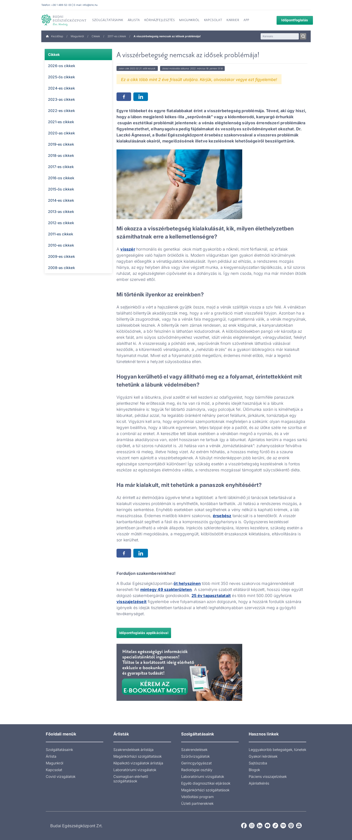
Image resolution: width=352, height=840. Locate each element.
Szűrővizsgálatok (195, 756)
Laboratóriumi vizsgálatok (134, 770)
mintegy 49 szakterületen (166, 589)
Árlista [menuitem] (134, 20)
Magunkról (77, 36)
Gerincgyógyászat (196, 763)
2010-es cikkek (61, 245)
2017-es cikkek (117, 36)
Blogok (254, 770)
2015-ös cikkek (61, 189)
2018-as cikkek (61, 155)
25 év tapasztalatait (211, 595)
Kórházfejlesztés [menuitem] (159, 20)
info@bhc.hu (90, 5)
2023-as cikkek (61, 99)
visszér (127, 249)
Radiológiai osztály (196, 770)
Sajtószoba (258, 763)
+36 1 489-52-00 (61, 5)
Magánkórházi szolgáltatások (137, 756)
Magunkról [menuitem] (189, 20)
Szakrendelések (194, 749)
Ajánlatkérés (259, 783)
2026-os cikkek (61, 65)
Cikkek (96, 36)
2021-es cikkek (61, 122)
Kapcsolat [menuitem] (213, 20)
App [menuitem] (246, 20)
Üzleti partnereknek (197, 803)
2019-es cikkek (61, 144)
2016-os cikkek (61, 178)
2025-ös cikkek (61, 77)
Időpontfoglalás (292, 20)
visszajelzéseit (132, 601)
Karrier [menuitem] (233, 20)
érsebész (222, 515)
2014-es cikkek (61, 200)
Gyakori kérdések (263, 756)
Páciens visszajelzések (268, 776)
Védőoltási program (197, 796)
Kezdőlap (54, 36)
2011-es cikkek (60, 234)
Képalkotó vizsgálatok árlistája (138, 763)
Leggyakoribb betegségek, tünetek (277, 749)
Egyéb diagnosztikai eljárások (205, 783)
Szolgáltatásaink (59, 749)
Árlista (51, 756)
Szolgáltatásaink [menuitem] (107, 20)
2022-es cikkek (61, 110)
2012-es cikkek (61, 223)
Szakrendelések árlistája (133, 749)
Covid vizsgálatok (60, 776)
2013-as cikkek (61, 211)
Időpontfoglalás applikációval (143, 633)
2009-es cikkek (61, 256)
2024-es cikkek (61, 88)
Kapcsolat (54, 770)
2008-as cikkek (61, 267)
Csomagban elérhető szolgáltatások (130, 778)
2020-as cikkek (61, 133)
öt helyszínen (187, 583)
